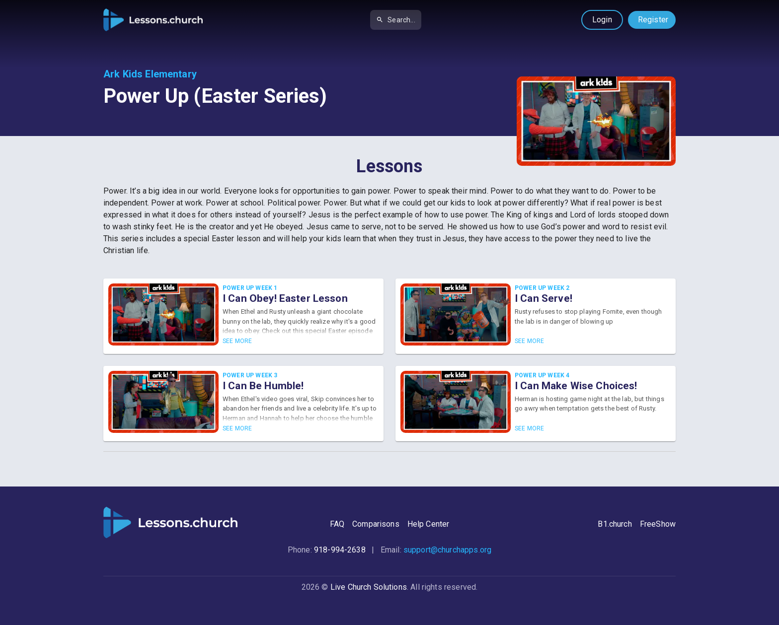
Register (653, 19)
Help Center (428, 524)
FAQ (337, 524)
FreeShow (658, 524)
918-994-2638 (340, 550)
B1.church (614, 524)
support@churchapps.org (447, 550)
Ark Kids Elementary (150, 74)
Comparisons (375, 524)
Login (602, 19)
